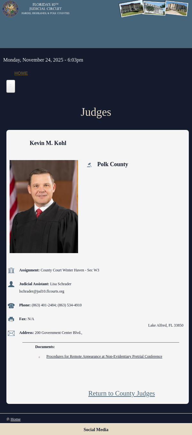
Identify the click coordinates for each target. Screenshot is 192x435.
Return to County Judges (121, 393)
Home (21, 73)
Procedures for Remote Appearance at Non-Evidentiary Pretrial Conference (104, 356)
